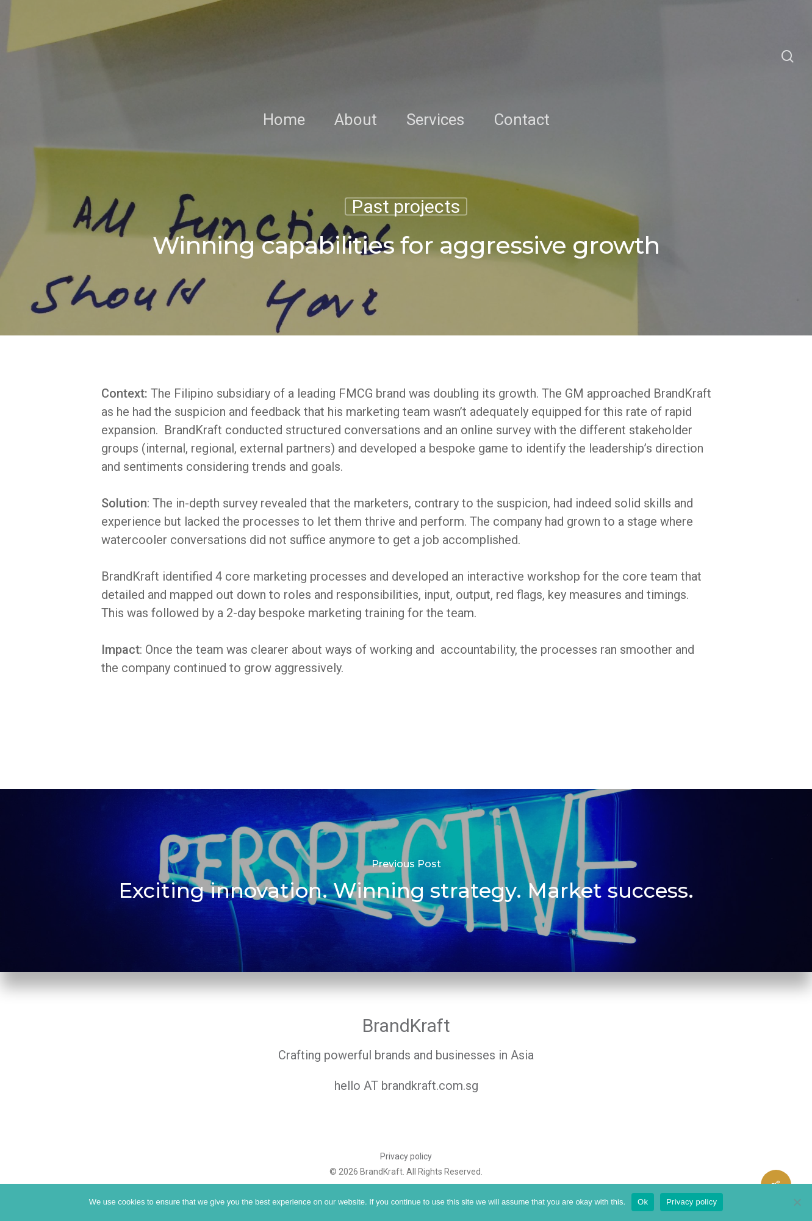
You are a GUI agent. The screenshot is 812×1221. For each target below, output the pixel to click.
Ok (643, 1201)
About (355, 119)
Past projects (406, 207)
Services (435, 119)
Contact (522, 119)
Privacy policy (406, 1156)
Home (284, 119)
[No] (797, 1202)
